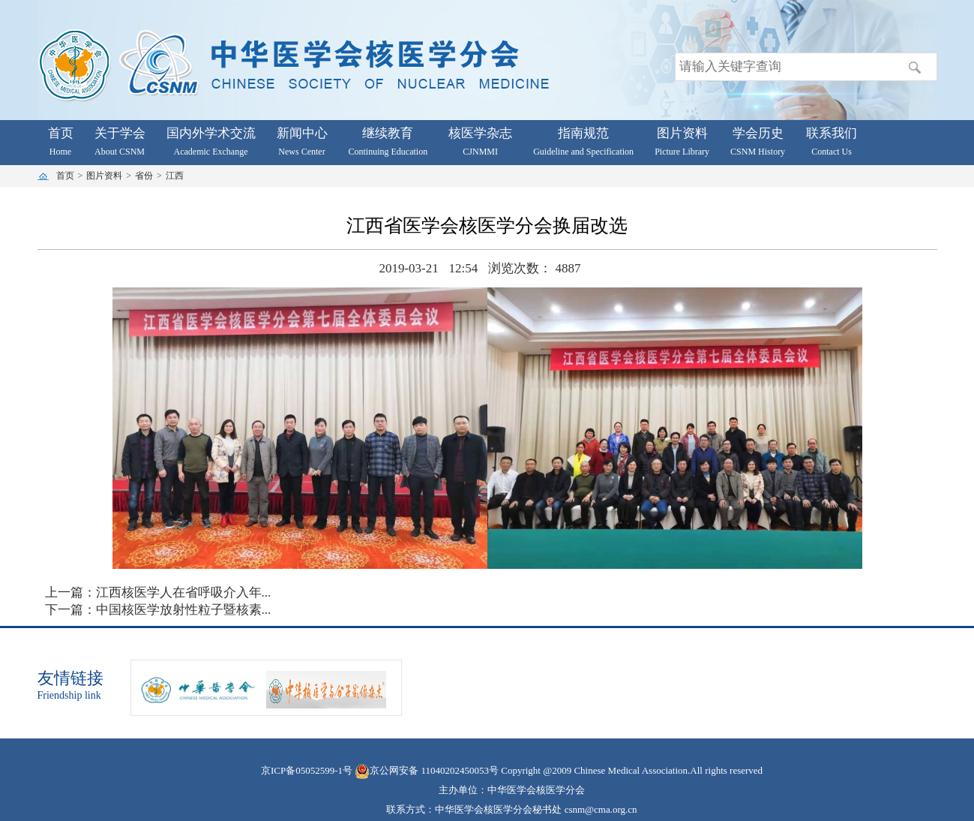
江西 (175, 175)
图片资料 (104, 175)
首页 (65, 175)
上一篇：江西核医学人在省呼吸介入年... (158, 592)
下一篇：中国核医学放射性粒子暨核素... (158, 610)
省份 (144, 175)
